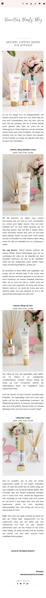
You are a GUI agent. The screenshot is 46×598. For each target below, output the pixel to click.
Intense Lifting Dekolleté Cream (23, 150)
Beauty (26, 581)
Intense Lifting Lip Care (23, 306)
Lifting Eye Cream (23, 418)
